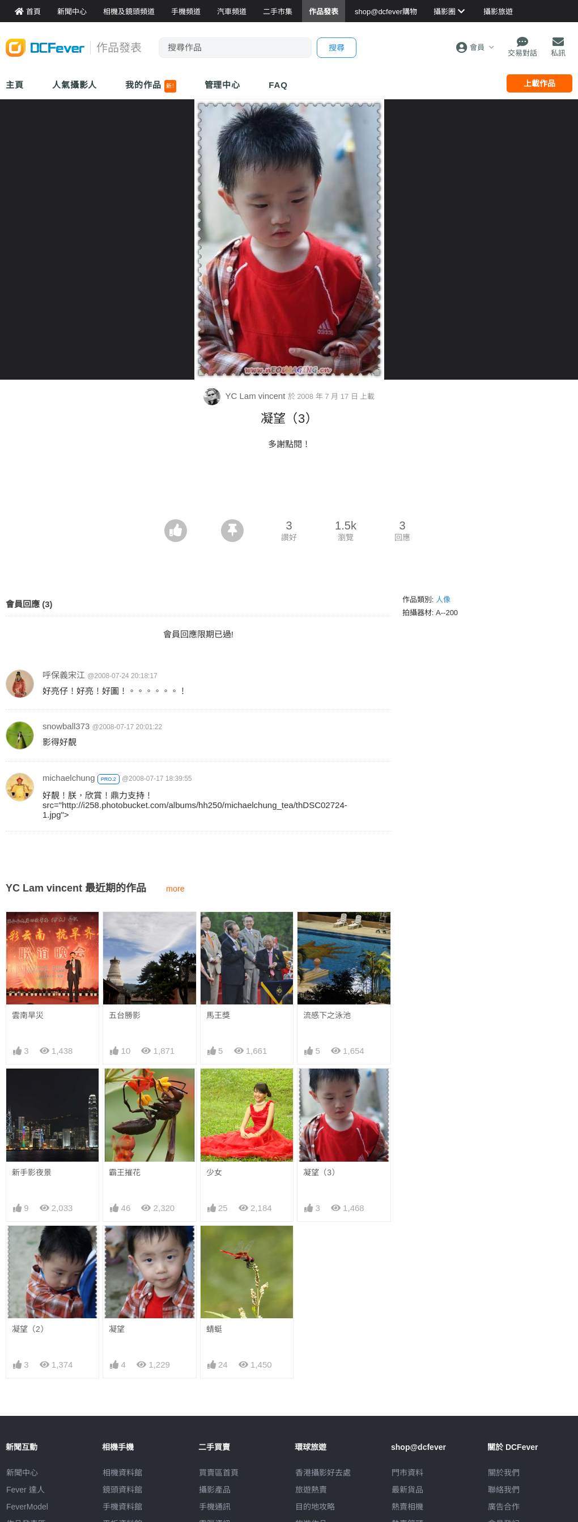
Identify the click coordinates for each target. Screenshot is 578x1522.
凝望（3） (321, 1172)
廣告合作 (504, 1506)
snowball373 (66, 726)
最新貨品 (407, 1489)
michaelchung (68, 778)
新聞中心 (22, 1472)
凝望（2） (30, 1329)
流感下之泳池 (327, 1015)
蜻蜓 (214, 1329)
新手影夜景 (32, 1172)
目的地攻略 (315, 1506)
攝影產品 (215, 1489)
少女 (214, 1172)
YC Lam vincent (245, 396)
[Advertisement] (289, 488)
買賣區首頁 (219, 1472)
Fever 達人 (25, 1489)
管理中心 (223, 85)
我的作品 (150, 86)
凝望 (117, 1329)
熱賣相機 (407, 1506)
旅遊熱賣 (311, 1489)
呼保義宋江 (63, 675)
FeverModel (27, 1506)
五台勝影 (125, 1015)
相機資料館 (122, 1472)
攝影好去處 (323, 1472)
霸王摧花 (125, 1172)
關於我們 (504, 1472)
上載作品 (539, 83)
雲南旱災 (28, 1015)
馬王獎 (218, 1015)
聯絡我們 (504, 1489)
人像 (443, 599)
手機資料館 (122, 1506)
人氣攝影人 (74, 85)
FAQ (278, 85)
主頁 (15, 85)
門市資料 (407, 1472)
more (175, 888)
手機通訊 (215, 1506)
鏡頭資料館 (122, 1489)
